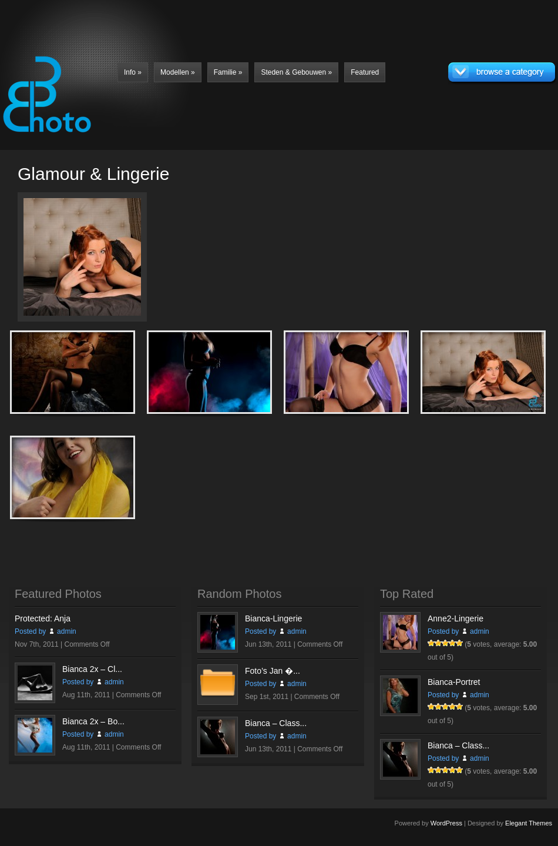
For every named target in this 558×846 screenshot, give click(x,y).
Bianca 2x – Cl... (92, 669)
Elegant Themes (528, 823)
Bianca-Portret (454, 682)
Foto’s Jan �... (272, 671)
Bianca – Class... (276, 723)
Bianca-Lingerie (273, 618)
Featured (365, 72)
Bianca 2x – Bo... (93, 721)
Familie (228, 72)
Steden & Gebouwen (296, 72)
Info (133, 72)
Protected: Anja (42, 618)
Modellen (177, 72)
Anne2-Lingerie (455, 618)
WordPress (446, 823)
